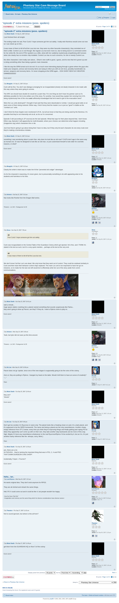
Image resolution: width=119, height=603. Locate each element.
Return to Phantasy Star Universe (14, 582)
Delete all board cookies (96, 595)
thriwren (9, 194)
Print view (109, 13)
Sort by (63, 572)
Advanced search (110, 9)
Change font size (113, 13)
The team (85, 595)
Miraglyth (9, 83)
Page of (105, 26)
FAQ (100, 17)
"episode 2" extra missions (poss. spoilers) (25, 23)
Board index (10, 14)
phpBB (52, 599)
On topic (18, 14)
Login (113, 17)
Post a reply (8, 26)
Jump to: (75, 582)
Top (114, 80)
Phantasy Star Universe (29, 14)
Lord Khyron (10, 479)
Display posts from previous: (41, 572)
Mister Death (10, 34)
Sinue (8, 230)
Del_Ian (9, 367)
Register (106, 17)
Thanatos (9, 510)
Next (113, 572)
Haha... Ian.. (9, 477)
